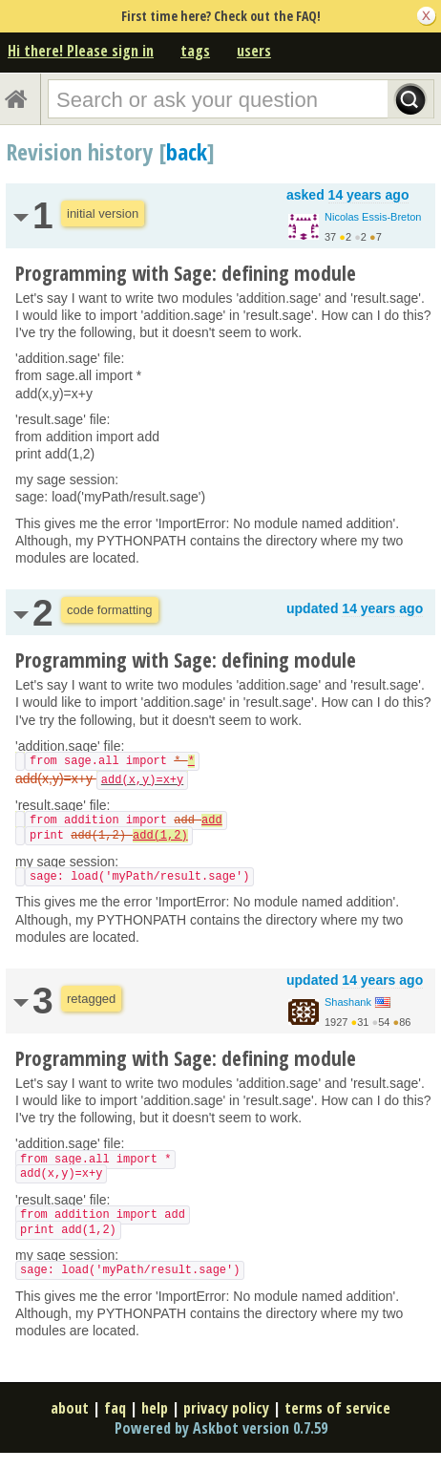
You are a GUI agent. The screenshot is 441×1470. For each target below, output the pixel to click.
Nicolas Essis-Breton (373, 217)
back (186, 151)
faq (115, 1407)
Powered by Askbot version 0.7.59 (221, 1427)
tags (195, 50)
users (254, 50)
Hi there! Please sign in (81, 50)
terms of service (337, 1407)
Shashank (348, 1002)
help (154, 1407)
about (70, 1407)
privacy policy (226, 1407)
